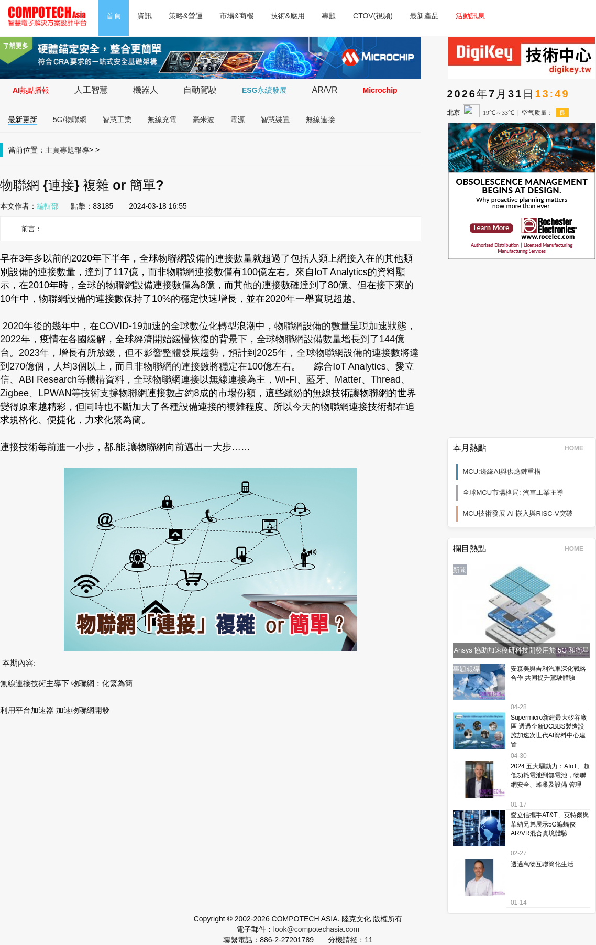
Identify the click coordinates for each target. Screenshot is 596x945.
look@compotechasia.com (316, 929)
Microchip (379, 90)
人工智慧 (91, 89)
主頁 (52, 150)
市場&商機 (236, 16)
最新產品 (424, 16)
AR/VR (325, 89)
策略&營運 (186, 16)
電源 (237, 119)
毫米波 (204, 119)
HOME (577, 448)
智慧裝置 (275, 119)
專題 (329, 16)
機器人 (145, 89)
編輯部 (48, 206)
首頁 (113, 16)
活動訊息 (470, 16)
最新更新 (22, 119)
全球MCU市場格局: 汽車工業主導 (513, 492)
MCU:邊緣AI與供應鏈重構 (502, 471)
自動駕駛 (200, 89)
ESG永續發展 (264, 90)
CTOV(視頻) (373, 16)
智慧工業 (117, 119)
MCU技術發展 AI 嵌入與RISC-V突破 (518, 513)
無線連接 (320, 119)
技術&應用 (288, 16)
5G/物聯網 (70, 119)
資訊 (144, 16)
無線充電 (162, 119)
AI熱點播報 (31, 90)
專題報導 (74, 150)
